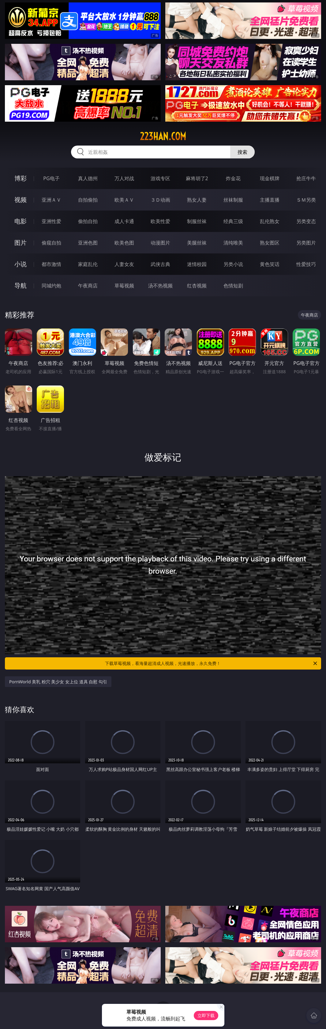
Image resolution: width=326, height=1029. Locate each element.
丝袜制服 (233, 199)
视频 (20, 200)
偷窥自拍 (51, 242)
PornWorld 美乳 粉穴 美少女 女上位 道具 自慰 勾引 (58, 682)
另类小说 (233, 264)
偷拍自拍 (88, 221)
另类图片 (306, 242)
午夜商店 (88, 285)
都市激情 (51, 264)
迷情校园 (197, 264)
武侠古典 (160, 264)
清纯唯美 (233, 242)
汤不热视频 (160, 285)
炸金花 (233, 178)
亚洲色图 (88, 242)
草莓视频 (124, 285)
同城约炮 (51, 285)
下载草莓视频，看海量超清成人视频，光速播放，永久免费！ (211, 663)
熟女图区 (269, 242)
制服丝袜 (197, 221)
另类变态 (306, 221)
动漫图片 (160, 242)
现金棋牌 (269, 178)
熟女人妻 (197, 199)
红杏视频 (197, 285)
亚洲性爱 (51, 221)
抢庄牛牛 (306, 178)
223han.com (163, 136)
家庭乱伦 (88, 264)
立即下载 (206, 1015)
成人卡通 (124, 221)
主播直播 (269, 199)
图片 (20, 242)
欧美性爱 (160, 221)
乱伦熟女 (269, 221)
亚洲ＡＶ (51, 199)
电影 (20, 221)
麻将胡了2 (197, 178)
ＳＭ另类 (306, 199)
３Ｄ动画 (160, 199)
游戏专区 (160, 178)
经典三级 (233, 221)
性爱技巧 (306, 264)
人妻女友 (124, 264)
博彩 (20, 178)
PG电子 (51, 178)
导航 (20, 285)
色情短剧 (233, 285)
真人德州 (88, 178)
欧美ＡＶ (124, 199)
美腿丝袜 (197, 242)
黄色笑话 (269, 264)
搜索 (242, 152)
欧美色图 (124, 242)
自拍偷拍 (88, 199)
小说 (20, 264)
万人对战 (124, 178)
